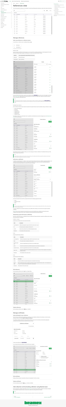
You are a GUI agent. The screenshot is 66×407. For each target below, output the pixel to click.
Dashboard (2, 5)
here (15, 211)
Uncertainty (2, 26)
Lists (1, 7)
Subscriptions (3, 20)
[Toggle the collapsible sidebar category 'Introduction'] (11, 3)
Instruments (2, 8)
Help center (2, 15)
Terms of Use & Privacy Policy (16, 1)
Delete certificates (57, 13)
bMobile (2, 27)
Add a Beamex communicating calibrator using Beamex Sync (59, 15)
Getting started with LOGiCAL (5, 4)
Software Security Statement (25, 1)
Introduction (2, 3)
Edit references (56, 8)
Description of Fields (4, 16)
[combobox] (62, 1)
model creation (17, 96)
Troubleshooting (3, 18)
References (2, 11)
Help (10, 1)
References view (3, 12)
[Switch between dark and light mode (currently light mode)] (58, 1)
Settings (2, 22)
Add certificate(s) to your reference (58, 11)
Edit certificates (56, 12)
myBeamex (2, 23)
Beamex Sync (3, 19)
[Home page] (14, 3)
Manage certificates (56, 10)
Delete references (57, 9)
